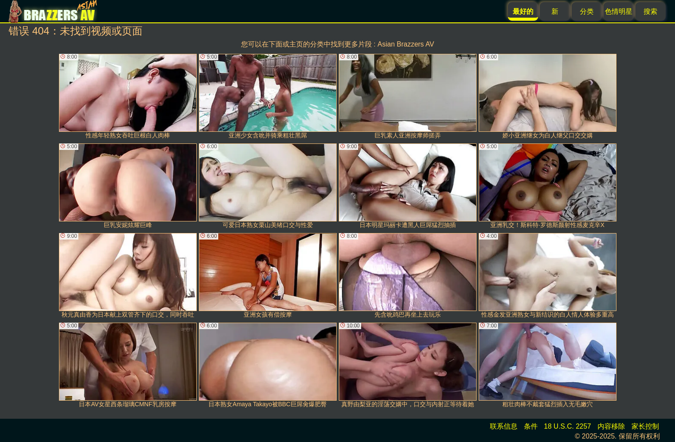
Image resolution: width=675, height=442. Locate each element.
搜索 (650, 11)
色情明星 (618, 11)
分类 (587, 11)
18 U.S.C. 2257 (567, 426)
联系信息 (503, 426)
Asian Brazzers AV (406, 44)
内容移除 (611, 426)
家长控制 (645, 426)
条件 (531, 426)
